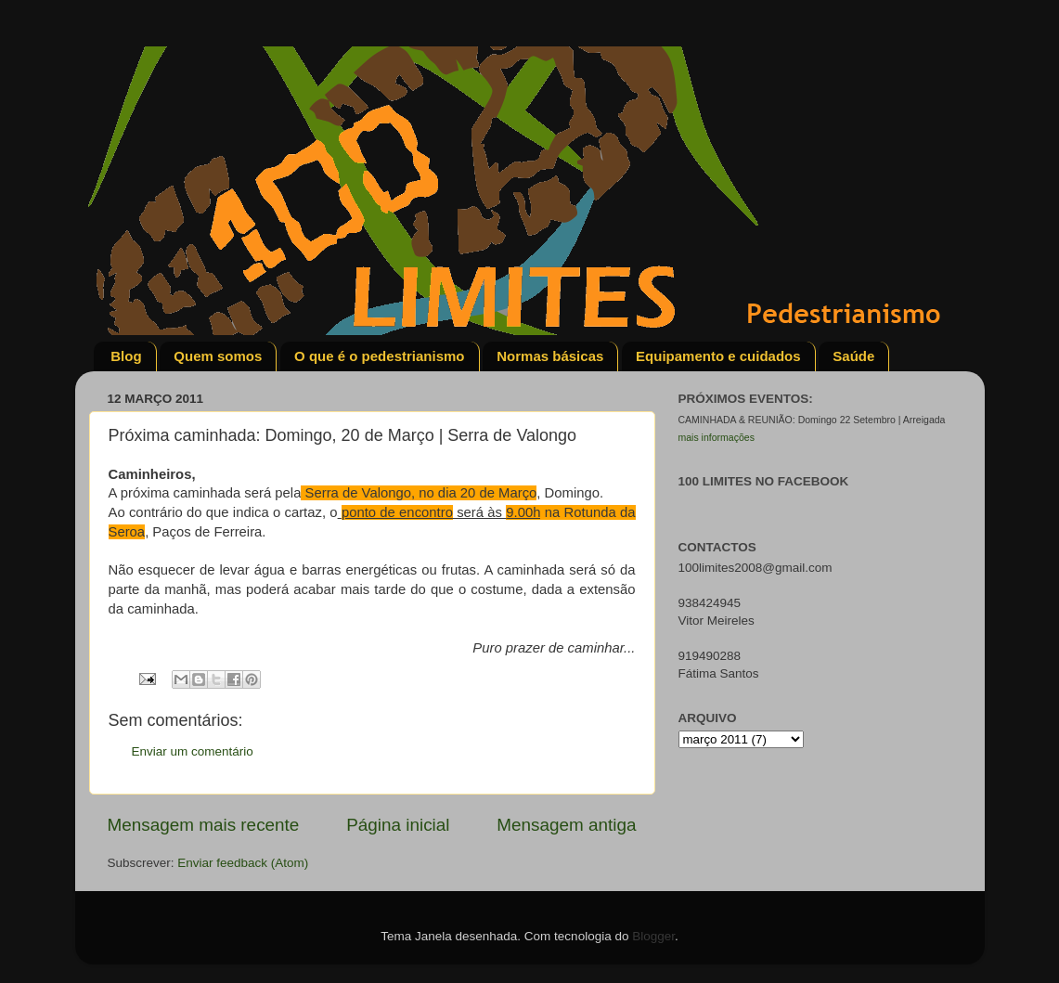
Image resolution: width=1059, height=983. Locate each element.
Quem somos (218, 356)
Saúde (853, 356)
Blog (125, 356)
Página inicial (397, 824)
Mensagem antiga (566, 824)
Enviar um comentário (192, 751)
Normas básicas (550, 356)
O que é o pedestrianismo (379, 356)
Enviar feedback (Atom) (242, 863)
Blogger (653, 936)
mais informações (716, 437)
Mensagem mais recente (204, 824)
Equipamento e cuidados (718, 356)
